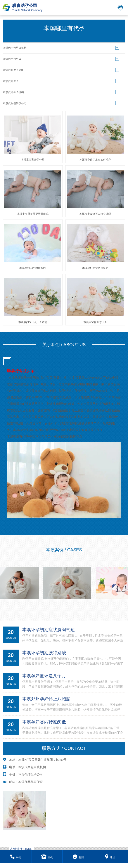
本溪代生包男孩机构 (14, 47)
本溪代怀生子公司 (13, 70)
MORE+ (64, 618)
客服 (78, 857)
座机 (47, 857)
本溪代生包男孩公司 (14, 103)
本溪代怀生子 (11, 81)
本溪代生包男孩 (12, 58)
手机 (15, 857)
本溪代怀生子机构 (13, 92)
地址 (109, 857)
